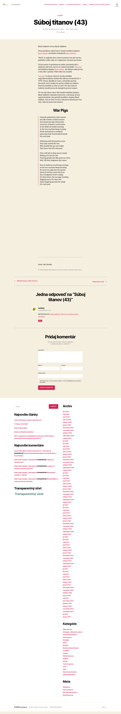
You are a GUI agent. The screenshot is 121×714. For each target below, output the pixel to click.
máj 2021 (66, 577)
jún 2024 (66, 478)
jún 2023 (66, 510)
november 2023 (69, 497)
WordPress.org (69, 697)
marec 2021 (67, 582)
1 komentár (61, 35)
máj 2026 (66, 417)
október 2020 (68, 595)
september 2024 (69, 470)
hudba (66, 272)
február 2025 (68, 457)
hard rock (61, 272)
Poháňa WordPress (59, 709)
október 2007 (68, 606)
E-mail (63, 368)
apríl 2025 (67, 451)
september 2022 (69, 534)
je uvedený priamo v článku (56, 32)
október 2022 (68, 531)
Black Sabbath (43, 56)
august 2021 (67, 569)
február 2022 (68, 553)
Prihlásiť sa (67, 690)
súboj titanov (79, 272)
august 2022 (68, 537)
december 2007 (69, 603)
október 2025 (68, 435)
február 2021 (68, 585)
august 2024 (68, 473)
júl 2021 (66, 571)
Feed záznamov (69, 692)
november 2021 (69, 561)
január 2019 (67, 598)
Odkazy (84, 5)
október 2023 (68, 499)
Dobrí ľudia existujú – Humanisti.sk (27, 462)
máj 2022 (66, 545)
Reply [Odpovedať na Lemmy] (40, 323)
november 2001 (69, 614)
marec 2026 (67, 422)
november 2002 (69, 611)
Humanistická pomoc (71, 637)
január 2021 (67, 587)
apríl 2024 (67, 483)
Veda (65, 672)
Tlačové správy (69, 666)
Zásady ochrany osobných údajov (99, 5)
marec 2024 (67, 486)
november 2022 (69, 529)
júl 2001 (66, 617)
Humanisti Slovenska (50, 5)
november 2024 (69, 465)
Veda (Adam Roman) (71, 674)
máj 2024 (66, 481)
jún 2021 (66, 574)
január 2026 (67, 427)
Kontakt (61, 5)
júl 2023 (66, 507)
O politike (66, 653)
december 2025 (69, 430)
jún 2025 (66, 446)
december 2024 (69, 462)
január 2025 (67, 459)
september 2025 (69, 438)
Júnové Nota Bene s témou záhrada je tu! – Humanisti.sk (35, 453)
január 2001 (67, 619)
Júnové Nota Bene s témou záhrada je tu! (30, 423)
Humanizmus (68, 640)
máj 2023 (66, 513)
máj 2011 (66, 601)
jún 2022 (66, 542)
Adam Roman (68, 632)
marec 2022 (67, 550)
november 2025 (69, 433)
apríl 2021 (66, 579)
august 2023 (68, 505)
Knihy (65, 645)
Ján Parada (71, 272)
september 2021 (69, 566)
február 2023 (68, 521)
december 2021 (69, 558)
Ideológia (66, 642)
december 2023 (69, 494)
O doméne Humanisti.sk (73, 5)
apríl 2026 (67, 419)
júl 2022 (66, 539)
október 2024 (68, 467)
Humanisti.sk (24, 709)
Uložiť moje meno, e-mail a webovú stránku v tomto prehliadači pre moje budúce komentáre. (60, 384)
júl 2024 (66, 475)
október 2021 (68, 563)
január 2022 (67, 555)
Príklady (66, 661)
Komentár (41, 352)
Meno (40, 368)
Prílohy (65, 664)
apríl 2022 (67, 547)
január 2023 (67, 523)
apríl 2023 (67, 515)
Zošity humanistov (70, 677)
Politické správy (69, 658)
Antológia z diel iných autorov (74, 634)
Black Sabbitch (73, 56)
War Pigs (78, 70)
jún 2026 (66, 414)
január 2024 (67, 491)
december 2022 (69, 526)
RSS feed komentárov (71, 695)
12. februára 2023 (73, 32)
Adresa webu (41, 375)
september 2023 (69, 502)
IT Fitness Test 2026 (22, 426)
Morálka (66, 648)
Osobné (60, 18)
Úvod (65, 669)
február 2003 (68, 609)
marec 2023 (67, 518)
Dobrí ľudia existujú (21, 430)
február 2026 (68, 425)
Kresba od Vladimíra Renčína (25, 434)
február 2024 (68, 489)
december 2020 (69, 590)
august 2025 (68, 441)
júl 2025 (66, 443)
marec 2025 (67, 454)
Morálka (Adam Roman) (72, 650)
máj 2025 (66, 449)
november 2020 (69, 593)
